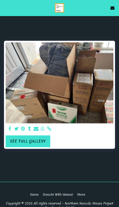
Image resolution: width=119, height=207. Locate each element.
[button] (5, 7)
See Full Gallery (28, 141)
